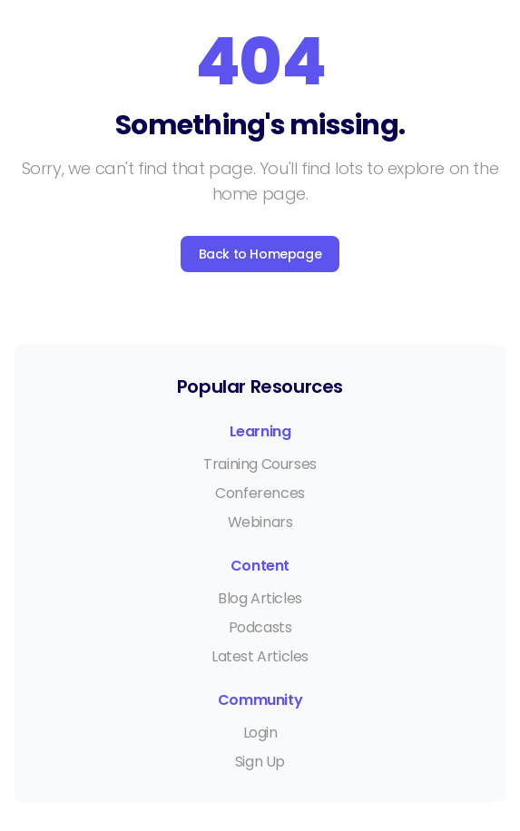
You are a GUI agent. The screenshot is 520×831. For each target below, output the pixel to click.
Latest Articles (260, 656)
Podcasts (260, 627)
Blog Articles (260, 598)
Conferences (260, 493)
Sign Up (260, 761)
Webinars (260, 522)
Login (260, 732)
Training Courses (260, 464)
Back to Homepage (260, 254)
